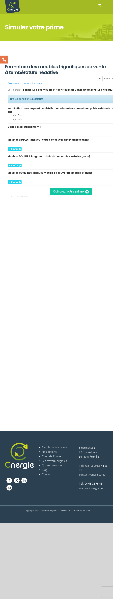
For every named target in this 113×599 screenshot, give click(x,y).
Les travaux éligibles (54, 461)
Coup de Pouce (51, 456)
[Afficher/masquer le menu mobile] (106, 5)
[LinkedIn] (24, 480)
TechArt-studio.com (81, 510)
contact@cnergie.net (92, 474)
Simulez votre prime (54, 447)
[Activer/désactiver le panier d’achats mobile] (99, 5)
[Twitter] (17, 480)
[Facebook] (9, 480)
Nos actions (49, 452)
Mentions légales (49, 510)
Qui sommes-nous (53, 465)
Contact (47, 474)
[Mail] (9, 488)
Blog (44, 470)
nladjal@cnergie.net (91, 488)
